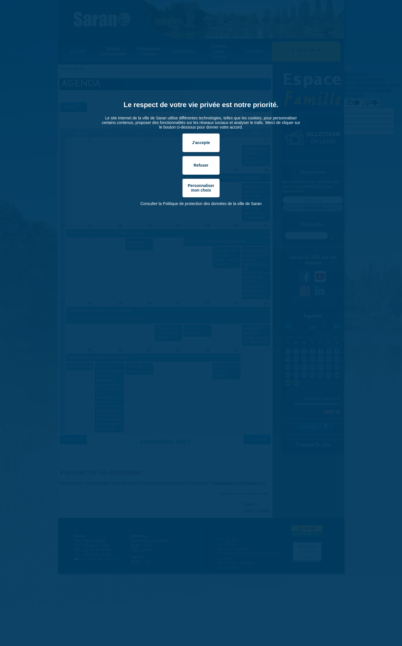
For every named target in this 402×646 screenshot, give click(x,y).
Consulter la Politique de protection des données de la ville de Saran (201, 203)
